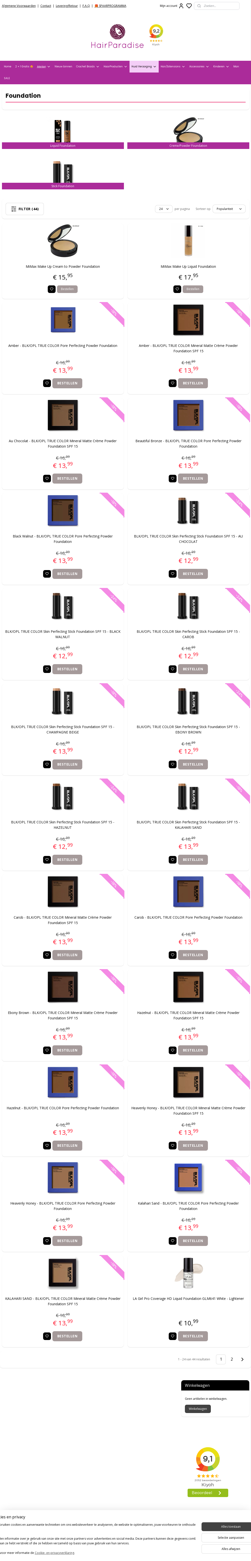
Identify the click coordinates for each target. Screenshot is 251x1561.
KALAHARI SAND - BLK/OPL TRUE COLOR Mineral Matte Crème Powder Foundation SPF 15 (45, 1311)
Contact (45, 6)
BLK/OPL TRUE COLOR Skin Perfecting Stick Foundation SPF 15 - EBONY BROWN (134, 739)
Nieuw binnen (63, 66)
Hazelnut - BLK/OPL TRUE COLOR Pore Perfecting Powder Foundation (44, 1120)
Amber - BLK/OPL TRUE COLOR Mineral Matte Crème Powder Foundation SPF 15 (134, 358)
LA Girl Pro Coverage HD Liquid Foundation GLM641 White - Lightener (134, 1311)
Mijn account (172, 6)
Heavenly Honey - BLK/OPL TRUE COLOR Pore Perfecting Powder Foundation (44, 1216)
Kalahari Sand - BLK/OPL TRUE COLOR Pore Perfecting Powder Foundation (134, 1216)
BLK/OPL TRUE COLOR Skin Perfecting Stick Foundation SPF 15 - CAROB (134, 644)
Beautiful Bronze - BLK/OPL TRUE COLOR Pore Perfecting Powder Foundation (134, 453)
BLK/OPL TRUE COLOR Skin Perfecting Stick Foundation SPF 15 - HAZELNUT (45, 834)
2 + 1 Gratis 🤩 (24, 66)
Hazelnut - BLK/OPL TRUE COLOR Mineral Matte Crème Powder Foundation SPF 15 (134, 1025)
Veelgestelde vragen (19, 1433)
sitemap (141, 1552)
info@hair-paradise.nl (109, 1474)
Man (236, 66)
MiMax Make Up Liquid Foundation (134, 276)
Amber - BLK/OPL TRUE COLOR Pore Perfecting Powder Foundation (44, 358)
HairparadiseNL (17, 1491)
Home (7, 66)
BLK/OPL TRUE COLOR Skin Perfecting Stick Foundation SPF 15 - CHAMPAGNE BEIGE (45, 739)
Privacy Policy (13, 1420)
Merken (44, 67)
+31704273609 (102, 1480)
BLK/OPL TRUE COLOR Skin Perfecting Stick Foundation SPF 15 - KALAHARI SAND (134, 834)
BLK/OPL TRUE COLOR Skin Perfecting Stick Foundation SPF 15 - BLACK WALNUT (45, 644)
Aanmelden (97, 1532)
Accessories (199, 67)
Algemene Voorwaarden (19, 6)
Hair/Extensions (173, 67)
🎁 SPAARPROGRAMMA (110, 6)
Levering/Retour (67, 6)
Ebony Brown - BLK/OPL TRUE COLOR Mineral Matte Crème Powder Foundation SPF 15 (45, 1025)
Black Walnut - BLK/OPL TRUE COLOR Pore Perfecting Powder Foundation (45, 549)
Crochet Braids (88, 67)
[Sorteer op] (133, 209)
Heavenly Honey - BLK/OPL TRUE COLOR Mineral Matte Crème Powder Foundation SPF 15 (134, 1120)
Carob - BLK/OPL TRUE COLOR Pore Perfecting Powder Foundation (134, 930)
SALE (7, 78)
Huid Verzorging (144, 67)
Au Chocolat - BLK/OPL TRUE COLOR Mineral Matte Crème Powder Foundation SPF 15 (45, 453)
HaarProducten (116, 67)
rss (152, 1552)
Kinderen (221, 67)
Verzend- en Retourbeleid (24, 1427)
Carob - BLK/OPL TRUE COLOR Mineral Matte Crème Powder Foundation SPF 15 (44, 930)
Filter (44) (47, 209)
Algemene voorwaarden (22, 1414)
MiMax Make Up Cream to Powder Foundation (45, 276)
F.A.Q (86, 6)
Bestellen (49, 299)
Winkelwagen (198, 117)
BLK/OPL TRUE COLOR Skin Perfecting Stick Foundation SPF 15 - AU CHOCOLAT (134, 549)
